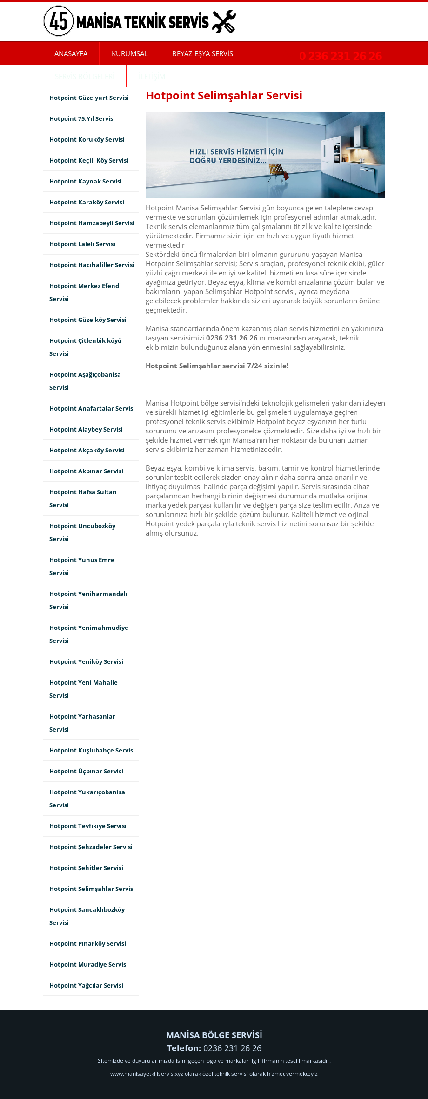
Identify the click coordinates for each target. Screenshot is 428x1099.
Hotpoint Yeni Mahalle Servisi (83, 689)
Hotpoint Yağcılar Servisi (86, 985)
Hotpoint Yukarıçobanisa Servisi (87, 798)
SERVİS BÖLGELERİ (84, 76)
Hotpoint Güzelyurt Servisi (89, 97)
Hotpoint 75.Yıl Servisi (82, 118)
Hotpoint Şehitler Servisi (86, 868)
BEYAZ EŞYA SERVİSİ (203, 53)
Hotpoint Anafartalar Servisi (92, 408)
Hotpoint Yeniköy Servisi (86, 661)
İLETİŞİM (152, 76)
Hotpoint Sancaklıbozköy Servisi (87, 916)
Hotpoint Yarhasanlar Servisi (82, 722)
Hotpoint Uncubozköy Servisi (82, 532)
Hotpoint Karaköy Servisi (86, 202)
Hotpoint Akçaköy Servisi (87, 450)
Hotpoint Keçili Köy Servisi (88, 160)
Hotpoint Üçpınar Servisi (86, 771)
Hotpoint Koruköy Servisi (87, 139)
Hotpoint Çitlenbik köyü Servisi (85, 347)
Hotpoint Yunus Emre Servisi (81, 566)
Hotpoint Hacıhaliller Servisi (91, 265)
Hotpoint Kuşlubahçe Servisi (92, 750)
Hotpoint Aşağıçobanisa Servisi (85, 381)
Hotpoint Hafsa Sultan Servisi (83, 498)
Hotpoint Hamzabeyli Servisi (91, 223)
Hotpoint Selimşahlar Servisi (92, 888)
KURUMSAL (130, 53)
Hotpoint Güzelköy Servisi (88, 319)
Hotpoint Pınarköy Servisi (87, 943)
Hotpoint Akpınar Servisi (86, 471)
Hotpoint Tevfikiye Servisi (88, 826)
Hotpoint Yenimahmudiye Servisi (88, 634)
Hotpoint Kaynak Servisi (85, 181)
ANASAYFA (70, 53)
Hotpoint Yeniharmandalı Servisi (88, 600)
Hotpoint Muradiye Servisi (88, 964)
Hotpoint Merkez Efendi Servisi (85, 292)
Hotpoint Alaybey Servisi (86, 429)
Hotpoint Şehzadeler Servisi (91, 847)
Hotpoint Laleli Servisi (82, 244)
